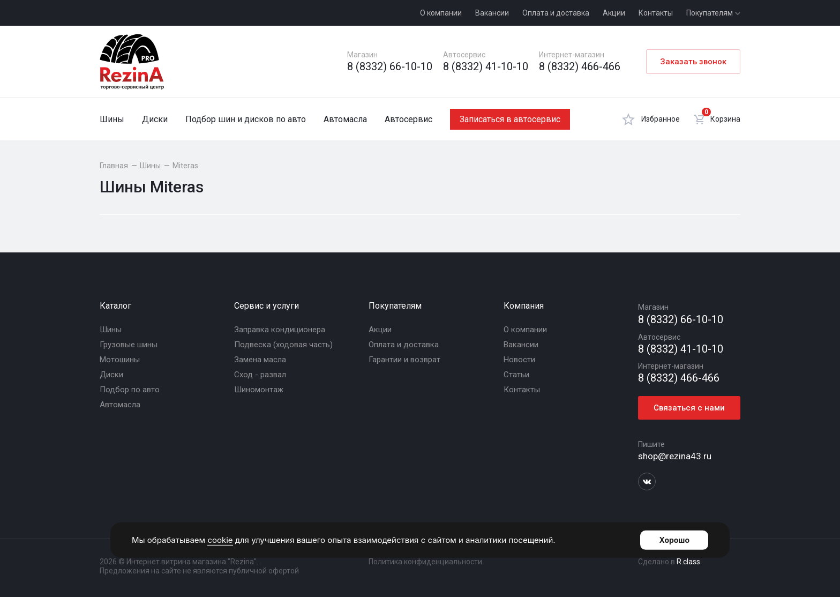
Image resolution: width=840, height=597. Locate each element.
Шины (112, 119)
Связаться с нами (689, 408)
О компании (441, 13)
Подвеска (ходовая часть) (283, 344)
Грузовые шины (129, 344)
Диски (155, 119)
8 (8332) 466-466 (579, 67)
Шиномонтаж (258, 389)
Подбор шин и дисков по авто (245, 119)
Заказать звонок (693, 61)
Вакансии (492, 13)
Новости (519, 359)
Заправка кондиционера (279, 329)
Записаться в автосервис (510, 119)
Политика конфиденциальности (425, 561)
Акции (614, 13)
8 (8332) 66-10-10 (389, 67)
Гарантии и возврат (404, 359)
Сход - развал (260, 374)
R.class (688, 561)
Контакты (656, 13)
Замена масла (260, 359)
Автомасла (345, 119)
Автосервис (408, 119)
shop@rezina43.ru (674, 456)
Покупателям (713, 13)
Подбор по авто (130, 389)
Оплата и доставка (555, 13)
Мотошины (120, 359)
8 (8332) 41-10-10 (485, 67)
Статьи (516, 374)
